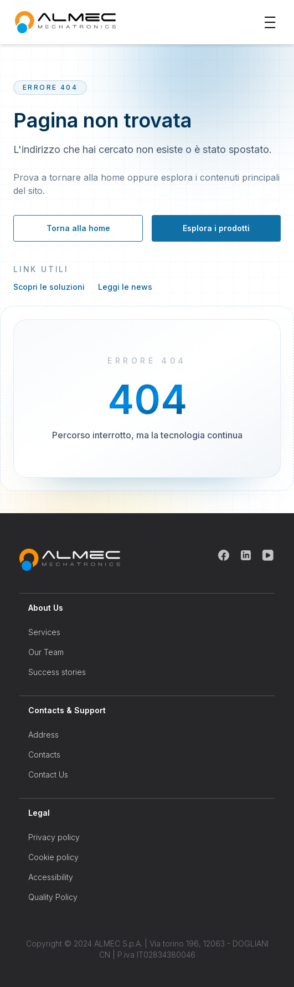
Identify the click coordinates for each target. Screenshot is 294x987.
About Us (45, 607)
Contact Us (48, 774)
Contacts (44, 754)
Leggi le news (125, 287)
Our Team (46, 652)
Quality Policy (53, 897)
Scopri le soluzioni (49, 287)
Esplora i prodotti (216, 228)
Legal (39, 812)
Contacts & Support (67, 710)
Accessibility (50, 877)
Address (43, 734)
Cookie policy (53, 857)
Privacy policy (54, 837)
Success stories (57, 672)
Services (44, 632)
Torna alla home (78, 228)
